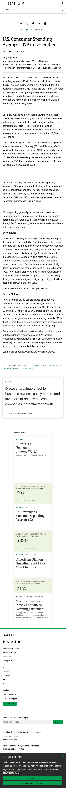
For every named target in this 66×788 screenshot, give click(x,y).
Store (5, 684)
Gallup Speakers (9, 694)
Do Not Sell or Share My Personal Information (21, 746)
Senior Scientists (9, 652)
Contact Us (9, 703)
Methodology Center (11, 648)
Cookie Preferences (10, 737)
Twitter (8, 641)
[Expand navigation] (3, 3)
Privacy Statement (10, 740)
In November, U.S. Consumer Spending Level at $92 (30, 516)
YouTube (19, 641)
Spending (29, 369)
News (5, 679)
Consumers (55, 366)
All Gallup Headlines (39, 366)
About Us (6, 667)
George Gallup (8, 661)
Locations (7, 675)
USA (27, 366)
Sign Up (58, 722)
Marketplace (18, 369)
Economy (7, 369)
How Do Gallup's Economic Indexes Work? (27, 447)
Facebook (15, 641)
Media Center (8, 690)
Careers (6, 671)
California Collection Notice (13, 749)
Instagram (11, 641)
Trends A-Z (7, 656)
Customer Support (10, 698)
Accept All (32, 778)
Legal (5, 743)
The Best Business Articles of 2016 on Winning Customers (30, 605)
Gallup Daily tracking (36, 351)
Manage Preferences (32, 783)
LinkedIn (4, 641)
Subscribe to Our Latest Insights (15, 718)
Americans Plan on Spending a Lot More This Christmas (30, 563)
